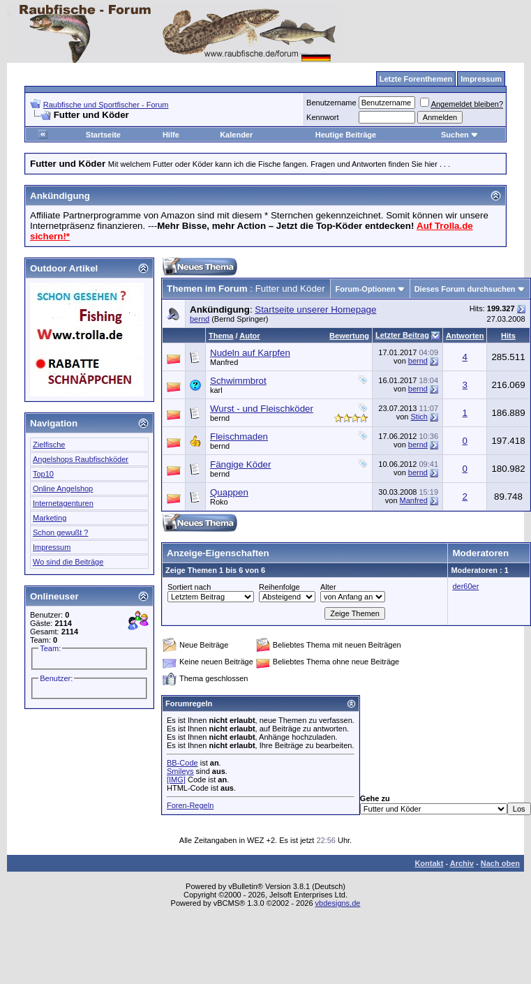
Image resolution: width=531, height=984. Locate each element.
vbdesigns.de (338, 903)
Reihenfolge (279, 587)
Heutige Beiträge (345, 135)
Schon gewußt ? (61, 532)
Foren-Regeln (190, 805)
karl (216, 390)
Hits (508, 335)
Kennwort (322, 117)
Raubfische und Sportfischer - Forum (106, 104)
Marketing (49, 518)
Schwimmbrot (238, 380)
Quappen (229, 492)
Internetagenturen (63, 503)
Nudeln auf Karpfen (250, 353)
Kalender (236, 135)
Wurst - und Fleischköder (261, 408)
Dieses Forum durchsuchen (465, 289)
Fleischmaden (239, 436)
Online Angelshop (63, 488)
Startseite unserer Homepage (315, 309)
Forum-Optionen (365, 289)
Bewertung (349, 335)
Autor (249, 335)
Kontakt (428, 863)
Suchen (460, 135)
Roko (219, 502)
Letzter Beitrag (402, 335)
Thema (221, 335)
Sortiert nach (189, 587)
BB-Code (182, 763)
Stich (418, 416)
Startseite (103, 135)
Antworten (465, 335)
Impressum (51, 547)
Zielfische (49, 444)
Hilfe (171, 135)
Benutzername (331, 102)
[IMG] (176, 779)
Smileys (180, 771)
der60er (465, 586)
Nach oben (500, 863)
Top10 (43, 474)
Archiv (462, 863)
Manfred (224, 362)
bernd (199, 319)
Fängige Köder (240, 464)
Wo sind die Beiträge (68, 562)
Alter (328, 587)
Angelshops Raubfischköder (80, 459)
